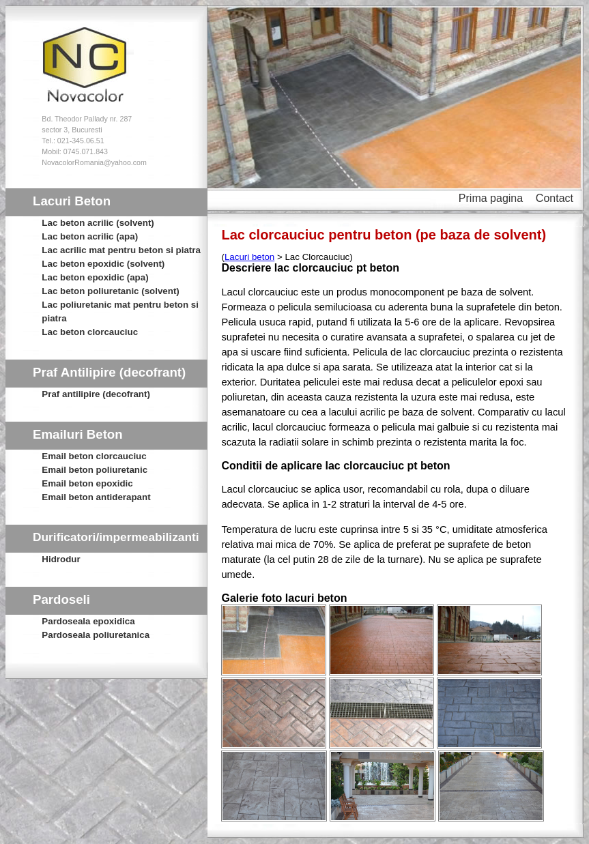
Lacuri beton (249, 257)
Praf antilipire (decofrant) (95, 394)
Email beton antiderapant (96, 497)
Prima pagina (491, 198)
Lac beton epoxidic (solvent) (103, 264)
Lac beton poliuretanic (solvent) (110, 291)
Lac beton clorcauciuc (90, 332)
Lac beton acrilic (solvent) (98, 223)
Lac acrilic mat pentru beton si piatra (121, 250)
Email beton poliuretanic (94, 470)
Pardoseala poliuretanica (95, 635)
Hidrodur (61, 559)
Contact (554, 198)
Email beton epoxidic (87, 483)
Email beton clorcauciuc (94, 456)
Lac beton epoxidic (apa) (95, 277)
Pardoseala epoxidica (88, 621)
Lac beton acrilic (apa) (90, 236)
